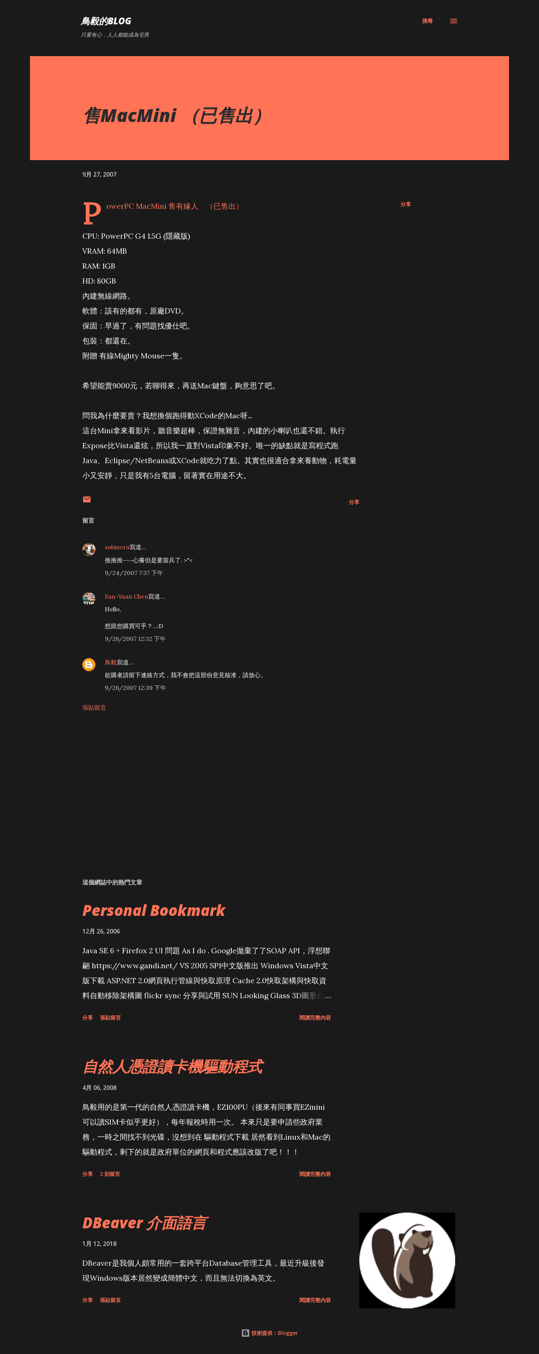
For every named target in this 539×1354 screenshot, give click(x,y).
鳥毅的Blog (106, 21)
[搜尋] (427, 20)
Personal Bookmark (153, 910)
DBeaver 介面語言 (144, 1222)
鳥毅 (111, 662)
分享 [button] (406, 204)
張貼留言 (94, 707)
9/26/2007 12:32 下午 (135, 638)
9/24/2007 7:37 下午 (134, 573)
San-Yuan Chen (126, 596)
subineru (117, 547)
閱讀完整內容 (315, 1017)
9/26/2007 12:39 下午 (135, 687)
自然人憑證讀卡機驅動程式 (172, 1066)
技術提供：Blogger (269, 1332)
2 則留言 (110, 1173)
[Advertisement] (208, 785)
